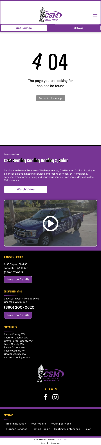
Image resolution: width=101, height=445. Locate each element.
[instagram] (55, 398)
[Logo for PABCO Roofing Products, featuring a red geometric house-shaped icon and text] (73, 112)
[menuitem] (16, 423)
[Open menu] (95, 14)
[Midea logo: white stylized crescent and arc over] (28, 137)
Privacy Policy (62, 439)
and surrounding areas (17, 357)
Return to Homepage (50, 98)
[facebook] (45, 398)
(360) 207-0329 (13, 272)
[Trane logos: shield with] (28, 124)
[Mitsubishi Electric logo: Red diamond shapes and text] (73, 124)
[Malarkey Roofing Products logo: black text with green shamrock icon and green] (28, 112)
